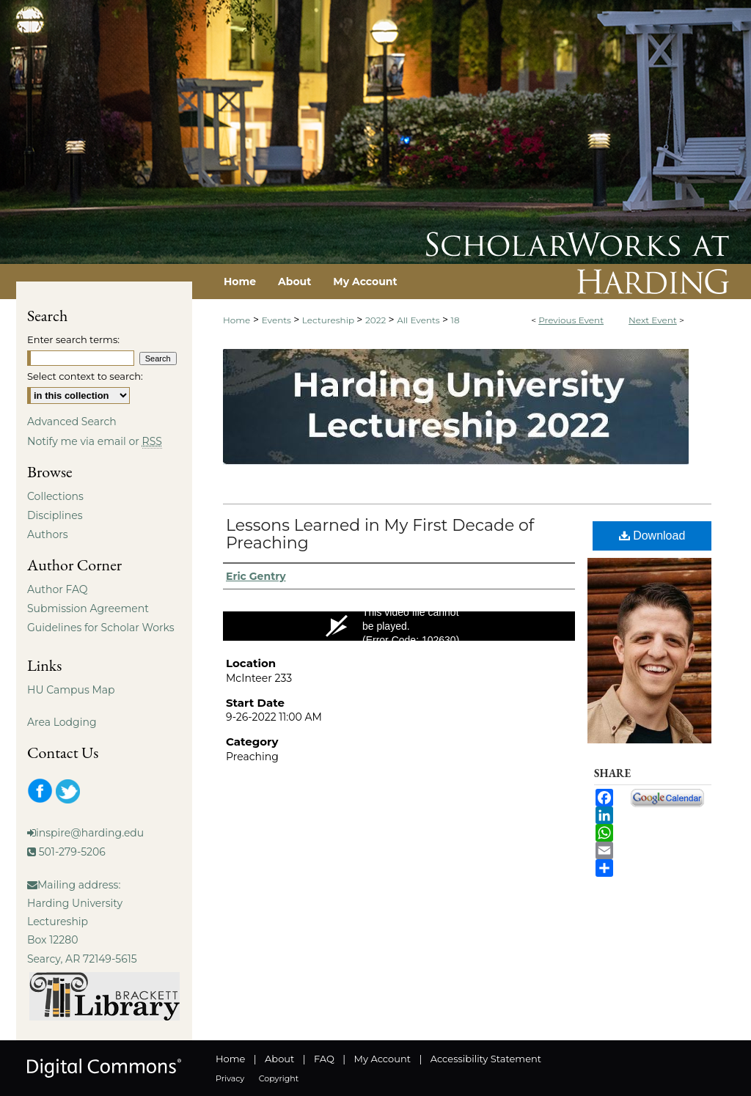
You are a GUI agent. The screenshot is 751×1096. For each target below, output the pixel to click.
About (279, 1058)
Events (277, 320)
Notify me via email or (94, 441)
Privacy (230, 1078)
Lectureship (329, 320)
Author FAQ (57, 589)
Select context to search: (85, 376)
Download (652, 535)
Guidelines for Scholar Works (101, 627)
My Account (382, 1058)
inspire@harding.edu (90, 832)
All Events (419, 320)
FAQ (324, 1058)
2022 (377, 320)
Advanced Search (72, 421)
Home (236, 320)
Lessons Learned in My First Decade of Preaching (380, 534)
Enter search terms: (73, 339)
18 (455, 320)
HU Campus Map (71, 689)
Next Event (653, 320)
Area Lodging (61, 722)
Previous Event (571, 320)
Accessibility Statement (486, 1058)
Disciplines (54, 515)
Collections (55, 496)
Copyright (278, 1078)
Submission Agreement (88, 608)
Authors (47, 534)
